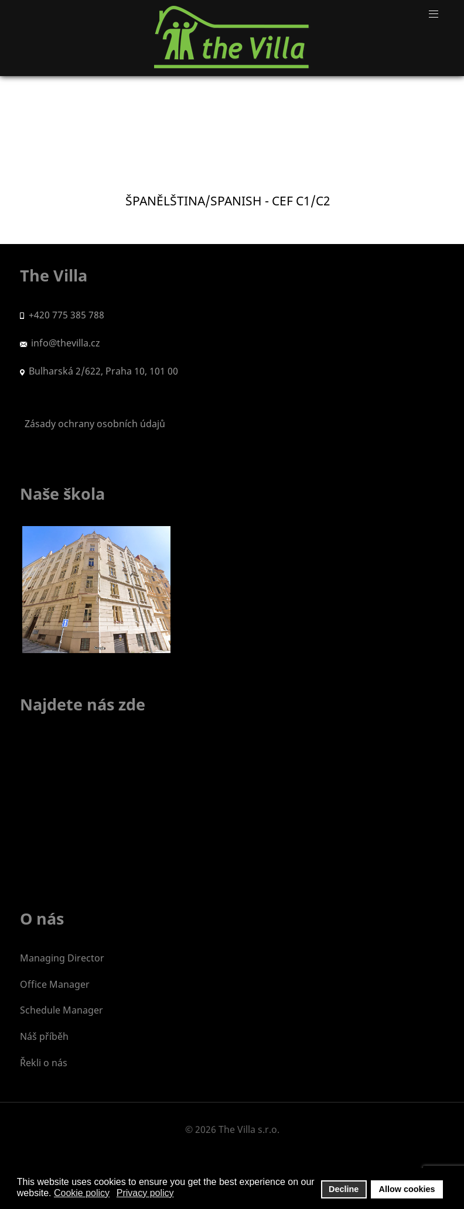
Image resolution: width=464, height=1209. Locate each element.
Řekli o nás (43, 1062)
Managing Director (62, 958)
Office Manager (55, 984)
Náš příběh (44, 1036)
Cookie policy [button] (82, 1193)
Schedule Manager (61, 1010)
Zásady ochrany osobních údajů (92, 423)
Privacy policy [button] (145, 1193)
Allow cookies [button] (407, 1189)
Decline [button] (344, 1189)
